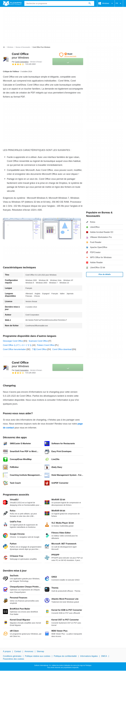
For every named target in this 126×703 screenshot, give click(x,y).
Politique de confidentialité (65, 656)
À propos (7, 651)
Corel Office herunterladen (14, 349)
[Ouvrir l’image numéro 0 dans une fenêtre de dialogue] (22, 228)
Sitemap (40, 651)
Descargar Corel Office (13, 341)
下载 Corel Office (39, 349)
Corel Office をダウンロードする (17, 345)
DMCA (104, 656)
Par (20, 62)
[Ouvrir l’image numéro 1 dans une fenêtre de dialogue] (62, 228)
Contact (17, 651)
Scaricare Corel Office (38, 341)
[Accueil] (4, 47)
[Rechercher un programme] (89, 3)
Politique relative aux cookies (37, 656)
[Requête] (59, 3)
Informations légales (89, 656)
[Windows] (10, 47)
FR (119, 3)
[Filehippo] (12, 3)
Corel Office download (62, 349)
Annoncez (29, 651)
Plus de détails (105, 274)
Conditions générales (12, 656)
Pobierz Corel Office (46, 345)
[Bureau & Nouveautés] (23, 47)
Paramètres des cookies (13, 659)
